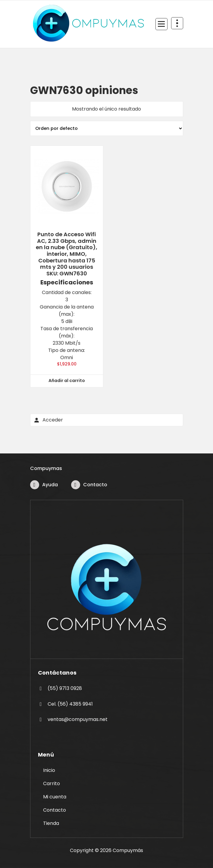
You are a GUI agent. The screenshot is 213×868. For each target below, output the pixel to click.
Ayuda (50, 484)
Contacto (95, 484)
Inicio (49, 770)
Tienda (51, 823)
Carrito (51, 783)
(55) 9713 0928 (65, 688)
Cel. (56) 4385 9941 (70, 703)
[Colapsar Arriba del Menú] (177, 23)
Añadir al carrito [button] (67, 381)
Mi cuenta (54, 796)
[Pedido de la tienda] (106, 128)
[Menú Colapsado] (161, 24)
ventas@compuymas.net (78, 719)
